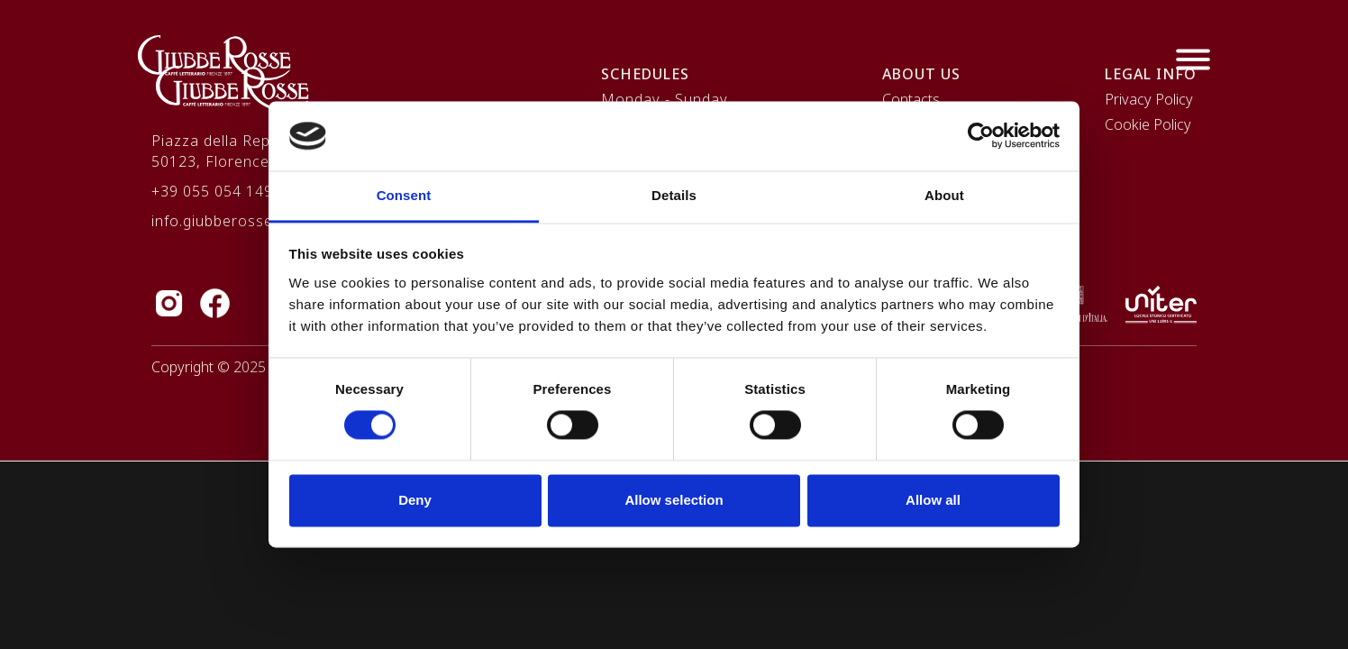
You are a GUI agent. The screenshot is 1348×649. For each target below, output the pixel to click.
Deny (415, 499)
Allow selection (673, 499)
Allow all (933, 499)
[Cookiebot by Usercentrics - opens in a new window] (981, 136)
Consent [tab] (404, 195)
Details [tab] (674, 195)
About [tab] (944, 195)
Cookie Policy (1148, 124)
